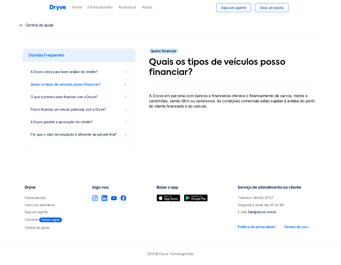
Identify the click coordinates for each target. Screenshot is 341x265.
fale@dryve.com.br (262, 212)
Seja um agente (233, 8)
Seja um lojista (271, 8)
